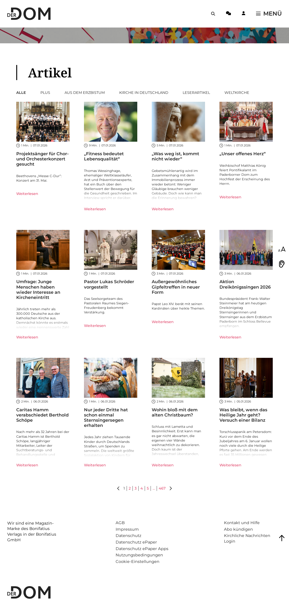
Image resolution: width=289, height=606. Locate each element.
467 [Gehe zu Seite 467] (162, 488)
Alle (21, 93)
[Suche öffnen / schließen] (213, 13)
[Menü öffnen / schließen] (268, 13)
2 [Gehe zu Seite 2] (130, 488)
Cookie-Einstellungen (137, 561)
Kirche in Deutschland (143, 93)
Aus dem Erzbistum (85, 93)
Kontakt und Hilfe (242, 522)
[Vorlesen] (282, 264)
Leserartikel (196, 93)
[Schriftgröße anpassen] (282, 249)
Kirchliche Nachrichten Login (247, 538)
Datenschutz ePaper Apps (142, 548)
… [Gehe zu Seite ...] (154, 488)
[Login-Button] (243, 14)
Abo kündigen (238, 529)
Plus (45, 93)
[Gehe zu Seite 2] (170, 488)
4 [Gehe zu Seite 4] (141, 488)
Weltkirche (236, 93)
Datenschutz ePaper (136, 542)
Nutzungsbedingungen (139, 555)
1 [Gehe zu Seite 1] (124, 488)
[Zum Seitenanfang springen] (282, 538)
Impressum (127, 529)
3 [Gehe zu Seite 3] (136, 488)
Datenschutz (128, 535)
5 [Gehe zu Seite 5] (148, 488)
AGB (120, 522)
